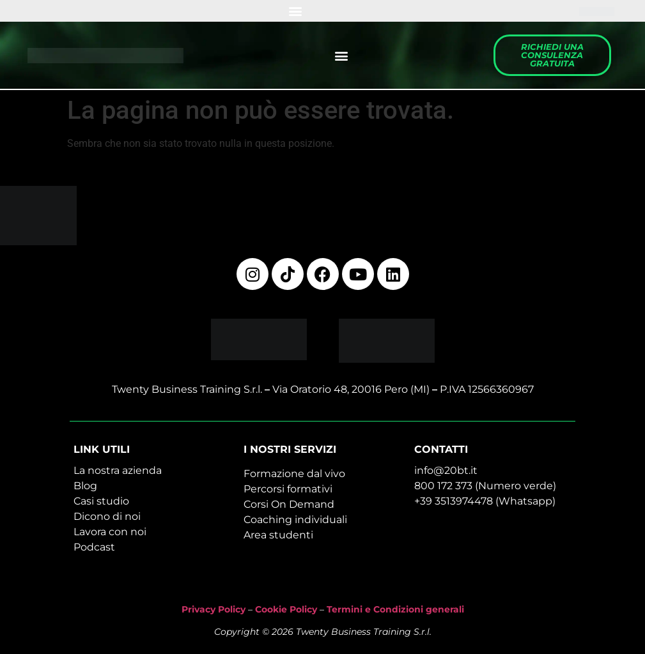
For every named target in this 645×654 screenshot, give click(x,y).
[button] (295, 11)
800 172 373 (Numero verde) (485, 486)
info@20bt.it (446, 470)
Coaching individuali (295, 519)
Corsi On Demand (289, 504)
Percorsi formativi (288, 489)
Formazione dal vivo (294, 474)
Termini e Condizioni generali (395, 609)
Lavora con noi (110, 532)
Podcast (94, 547)
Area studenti (278, 535)
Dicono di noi (107, 516)
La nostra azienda (118, 470)
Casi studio (101, 501)
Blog (85, 486)
